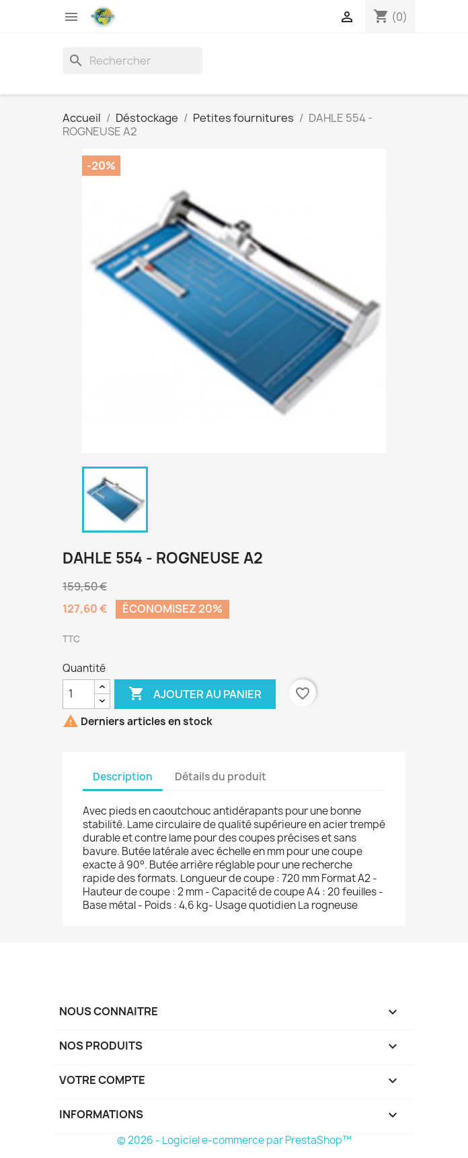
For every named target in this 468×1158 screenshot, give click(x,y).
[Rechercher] (132, 60)
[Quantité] (79, 694)
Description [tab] (123, 777)
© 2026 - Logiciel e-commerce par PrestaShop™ (234, 1140)
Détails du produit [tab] (220, 777)
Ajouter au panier (195, 694)
